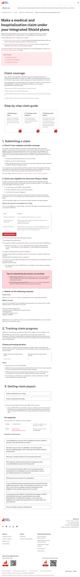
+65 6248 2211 (75, 527)
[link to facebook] (3, 526)
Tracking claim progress (12, 59)
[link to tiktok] (10, 526)
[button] (75, 3)
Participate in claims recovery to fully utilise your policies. (32, 173)
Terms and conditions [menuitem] (6, 570)
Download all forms (9, 234)
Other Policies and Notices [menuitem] (45, 570)
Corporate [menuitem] (22, 536)
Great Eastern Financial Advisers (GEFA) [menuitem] (43, 541)
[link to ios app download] (5, 566)
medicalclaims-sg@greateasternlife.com (19, 429)
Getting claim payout (12, 62)
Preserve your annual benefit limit (13, 40)
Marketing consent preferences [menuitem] (20, 570)
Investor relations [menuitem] (7, 539)
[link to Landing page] (6, 521)
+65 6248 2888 (74, 525)
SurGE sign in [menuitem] (41, 551)
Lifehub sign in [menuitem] (41, 548)
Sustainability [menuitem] (6, 543)
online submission (12, 297)
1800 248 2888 (74, 523)
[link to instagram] (6, 526)
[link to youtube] (17, 526)
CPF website (19, 245)
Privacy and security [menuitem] (33, 570)
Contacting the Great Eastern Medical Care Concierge (18, 44)
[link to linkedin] (13, 526)
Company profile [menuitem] (6, 536)
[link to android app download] (13, 566)
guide (35, 282)
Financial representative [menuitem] (26, 539)
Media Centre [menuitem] (6, 541)
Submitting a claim (11, 57)
